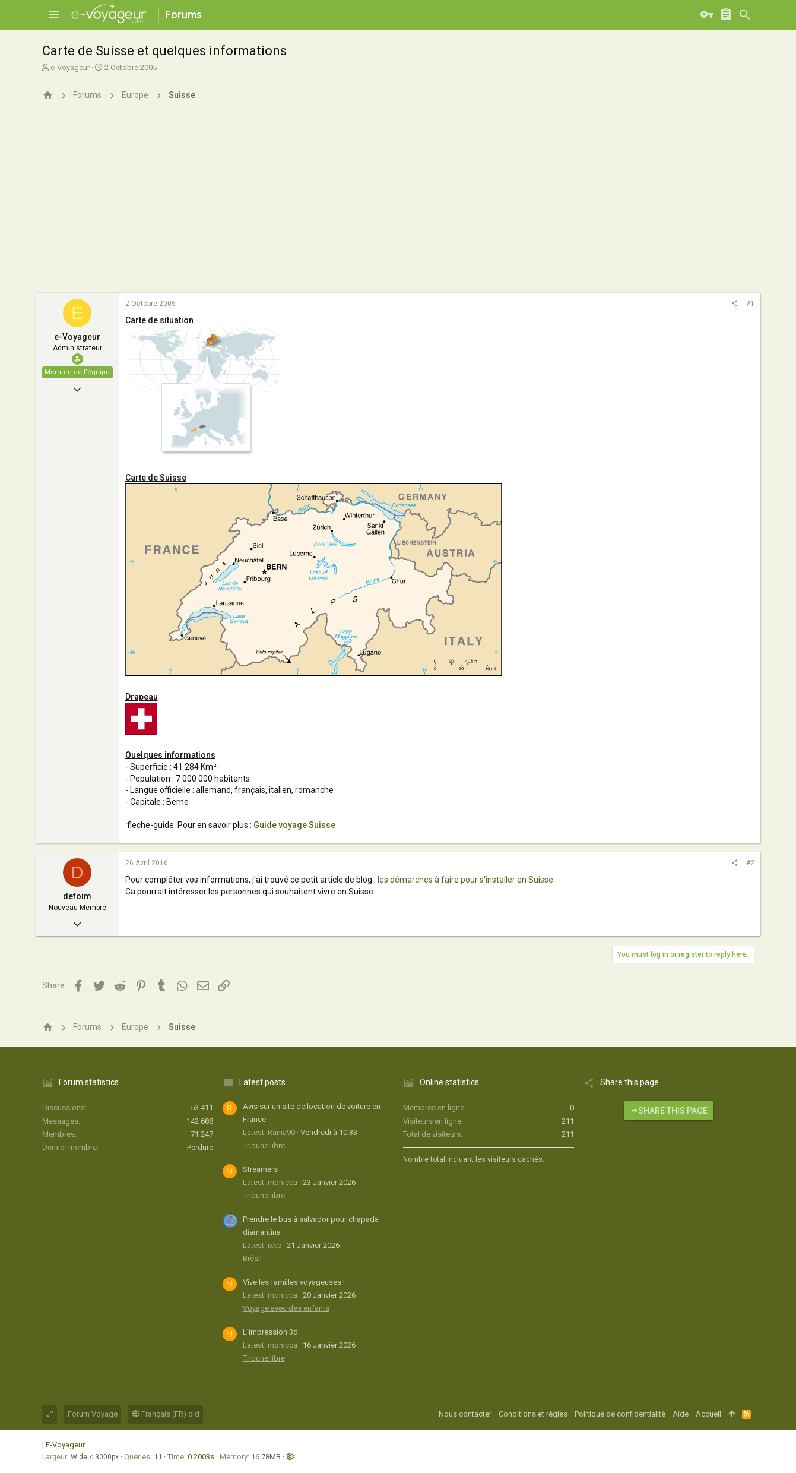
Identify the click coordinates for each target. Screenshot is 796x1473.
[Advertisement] (398, 204)
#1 (750, 303)
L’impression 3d (270, 1331)
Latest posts (262, 1082)
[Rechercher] (744, 15)
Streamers (260, 1169)
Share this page (669, 1110)
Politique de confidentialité (620, 1413)
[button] (54, 15)
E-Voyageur (65, 1444)
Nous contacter (465, 1413)
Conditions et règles (533, 1413)
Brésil (252, 1258)
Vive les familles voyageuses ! (294, 1282)
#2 (750, 863)
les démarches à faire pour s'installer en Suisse (465, 879)
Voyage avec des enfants (286, 1308)
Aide (681, 1413)
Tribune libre (264, 1145)
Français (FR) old (165, 1413)
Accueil (708, 1413)
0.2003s (201, 1456)
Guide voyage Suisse (294, 825)
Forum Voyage (93, 1413)
